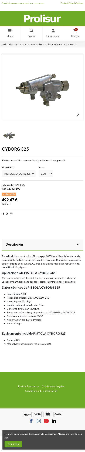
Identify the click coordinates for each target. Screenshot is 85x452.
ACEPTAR (13, 444)
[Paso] (46, 173)
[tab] (42, 245)
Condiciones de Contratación (41, 390)
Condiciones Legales (53, 386)
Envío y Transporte (28, 386)
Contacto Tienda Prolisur (72, 3)
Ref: (4, 188)
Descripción (43, 244)
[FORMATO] (19, 173)
